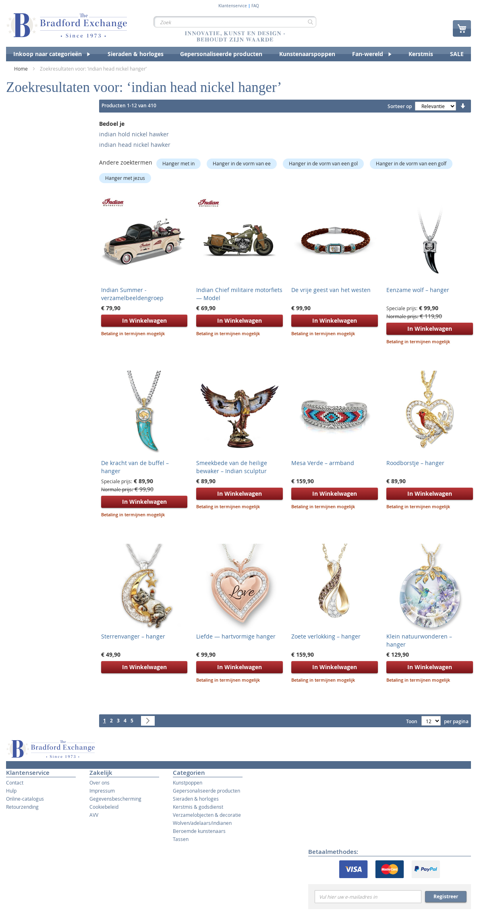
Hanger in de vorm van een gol (323, 163)
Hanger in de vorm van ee (242, 163)
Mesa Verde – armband (322, 463)
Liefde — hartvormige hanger (236, 636)
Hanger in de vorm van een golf (411, 163)
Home (21, 68)
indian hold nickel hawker (134, 134)
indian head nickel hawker (134, 144)
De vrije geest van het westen (331, 290)
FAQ (255, 6)
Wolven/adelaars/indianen (202, 823)
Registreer (445, 896)
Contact (14, 782)
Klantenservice (232, 6)
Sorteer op (400, 106)
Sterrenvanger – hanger (133, 636)
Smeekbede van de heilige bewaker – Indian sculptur (231, 467)
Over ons (99, 782)
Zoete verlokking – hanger (326, 636)
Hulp (11, 790)
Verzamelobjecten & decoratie (207, 815)
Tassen (181, 839)
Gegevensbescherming (115, 798)
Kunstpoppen (187, 782)
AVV (93, 815)
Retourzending (22, 806)
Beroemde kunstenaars (199, 831)
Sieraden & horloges (196, 798)
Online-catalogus (25, 798)
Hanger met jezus (125, 178)
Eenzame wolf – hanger (417, 290)
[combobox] (234, 21)
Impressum (102, 790)
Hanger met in (178, 163)
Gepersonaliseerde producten (206, 790)
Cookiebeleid (103, 806)
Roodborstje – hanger (415, 463)
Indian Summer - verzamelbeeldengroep (132, 294)
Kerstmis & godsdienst (198, 806)
